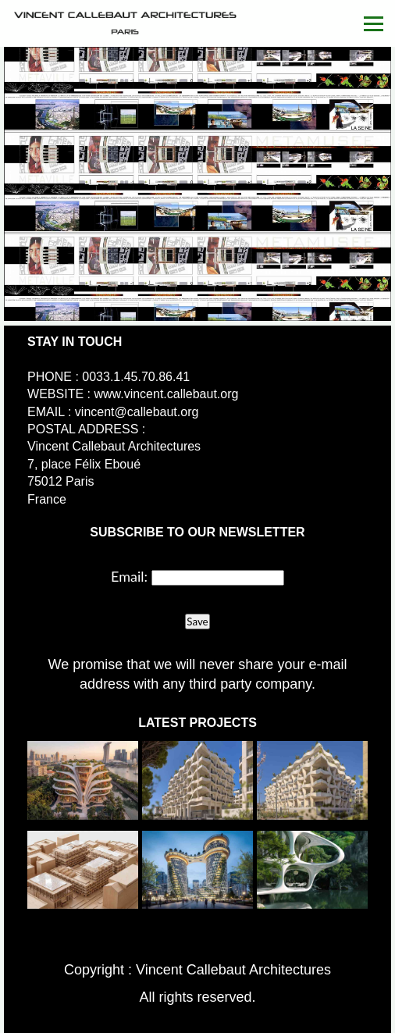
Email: (129, 576)
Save (197, 621)
